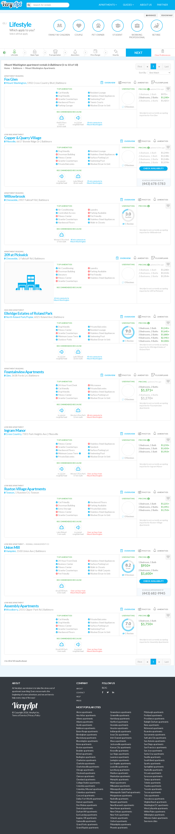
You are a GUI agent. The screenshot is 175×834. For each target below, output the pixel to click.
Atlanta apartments (84, 721)
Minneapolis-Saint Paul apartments (125, 792)
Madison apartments (119, 773)
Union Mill (12, 547)
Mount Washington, (16, 83)
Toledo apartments (152, 782)
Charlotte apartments (85, 763)
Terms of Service (19, 715)
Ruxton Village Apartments (25, 489)
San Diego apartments (153, 744)
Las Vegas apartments (119, 754)
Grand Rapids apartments (87, 827)
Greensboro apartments (120, 712)
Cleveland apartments (85, 779)
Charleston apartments (86, 760)
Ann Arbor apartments (86, 715)
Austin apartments (84, 725)
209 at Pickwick (16, 255)
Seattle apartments (152, 757)
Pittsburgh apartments (153, 712)
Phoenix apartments (118, 827)
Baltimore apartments (85, 728)
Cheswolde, (12, 200)
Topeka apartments (152, 786)
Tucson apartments (152, 792)
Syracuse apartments (153, 776)
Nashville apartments (119, 798)
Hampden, (11, 551)
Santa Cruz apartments (154, 754)
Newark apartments (118, 802)
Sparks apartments (152, 763)
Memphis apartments (119, 779)
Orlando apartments (119, 818)
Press (78, 700)
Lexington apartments (119, 760)
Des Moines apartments (86, 805)
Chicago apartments (85, 770)
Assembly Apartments (21, 606)
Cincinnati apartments (85, 773)
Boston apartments (84, 747)
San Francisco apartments (155, 747)
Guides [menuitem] (128, 4)
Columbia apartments (85, 786)
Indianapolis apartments (120, 731)
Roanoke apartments (153, 731)
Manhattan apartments (120, 776)
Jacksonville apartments (120, 744)
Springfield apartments (154, 766)
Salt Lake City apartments (155, 738)
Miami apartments (118, 782)
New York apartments (119, 814)
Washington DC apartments (156, 805)
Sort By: (142, 72)
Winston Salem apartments (156, 818)
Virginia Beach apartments (155, 802)
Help (78, 696)
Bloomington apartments (87, 741)
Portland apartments (153, 715)
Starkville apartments (153, 770)
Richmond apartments (153, 728)
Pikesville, (11, 141)
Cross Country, (14, 434)
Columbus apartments (86, 792)
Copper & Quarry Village (22, 138)
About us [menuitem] (146, 4)
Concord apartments (85, 795)
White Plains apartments (154, 811)
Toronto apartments (153, 789)
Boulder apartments (84, 750)
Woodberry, (12, 609)
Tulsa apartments (151, 795)
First (140, 66)
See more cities (150, 821)
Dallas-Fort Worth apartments (89, 798)
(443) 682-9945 (153, 593)
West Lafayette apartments (156, 808)
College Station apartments (88, 782)
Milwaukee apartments (120, 786)
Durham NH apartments (86, 811)
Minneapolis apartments (120, 789)
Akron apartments (84, 712)
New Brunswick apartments (122, 805)
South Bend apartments (154, 760)
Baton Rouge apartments (87, 731)
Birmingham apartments (86, 734)
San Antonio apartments (154, 741)
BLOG (104, 688)
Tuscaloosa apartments (154, 798)
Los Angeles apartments (120, 763)
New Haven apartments (120, 808)
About (79, 688)
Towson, (10, 492)
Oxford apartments (118, 821)
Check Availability (153, 168)
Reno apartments (151, 725)
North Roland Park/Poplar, (20, 317)
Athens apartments (84, 718)
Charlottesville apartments (87, 766)
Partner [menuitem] (162, 4)
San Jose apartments (153, 750)
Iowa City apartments (119, 734)
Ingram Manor (15, 430)
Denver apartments (84, 802)
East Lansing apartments (86, 814)
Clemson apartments (85, 776)
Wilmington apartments (154, 814)
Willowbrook (14, 196)
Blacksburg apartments (86, 738)
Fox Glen (11, 79)
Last (167, 66)
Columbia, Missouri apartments (89, 789)
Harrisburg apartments (120, 718)
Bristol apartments (84, 754)
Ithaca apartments (118, 741)
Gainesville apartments (86, 821)
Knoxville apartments (119, 750)
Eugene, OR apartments (86, 818)
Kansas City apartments (120, 747)
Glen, (8, 375)
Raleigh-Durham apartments (156, 721)
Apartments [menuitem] (108, 4)
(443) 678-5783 (153, 183)
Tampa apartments (152, 779)
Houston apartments (119, 728)
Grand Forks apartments (86, 824)
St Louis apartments (152, 773)
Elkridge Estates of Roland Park (28, 313)
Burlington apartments (86, 757)
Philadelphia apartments (120, 824)
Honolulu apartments (119, 725)
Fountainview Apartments (24, 372)
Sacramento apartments (154, 734)
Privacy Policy (34, 715)
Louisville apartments (119, 766)
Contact (80, 692)
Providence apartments (154, 718)
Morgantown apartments (121, 795)
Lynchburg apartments (119, 770)
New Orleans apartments (121, 811)
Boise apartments (83, 744)
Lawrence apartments (119, 757)
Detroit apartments (84, 808)
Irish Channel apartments (120, 738)
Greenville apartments (119, 715)
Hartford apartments (119, 721)
